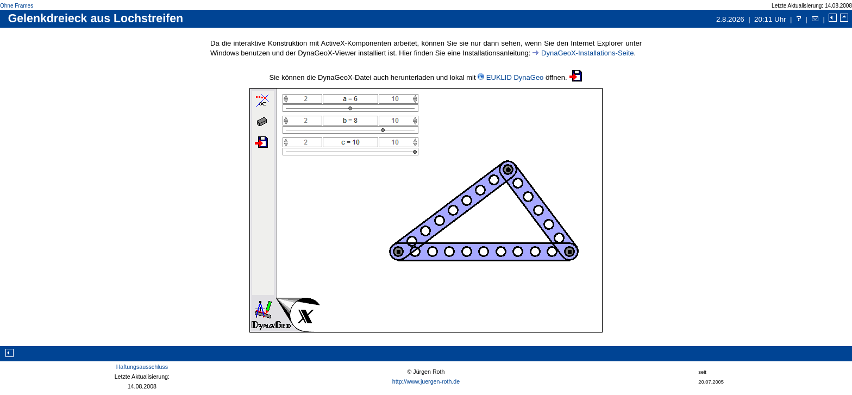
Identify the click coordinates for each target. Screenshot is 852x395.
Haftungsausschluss (142, 366)
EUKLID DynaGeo (515, 77)
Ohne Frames (16, 6)
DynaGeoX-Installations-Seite (587, 53)
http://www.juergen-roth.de (426, 381)
